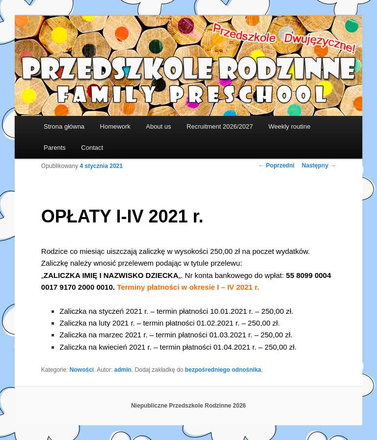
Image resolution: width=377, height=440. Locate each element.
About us (158, 126)
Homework (115, 126)
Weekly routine (290, 126)
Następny (319, 165)
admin (123, 369)
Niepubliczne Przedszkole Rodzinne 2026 (188, 405)
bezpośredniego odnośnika (223, 369)
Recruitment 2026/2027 (220, 126)
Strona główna (64, 126)
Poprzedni (277, 165)
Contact (92, 147)
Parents (55, 147)
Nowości (82, 369)
